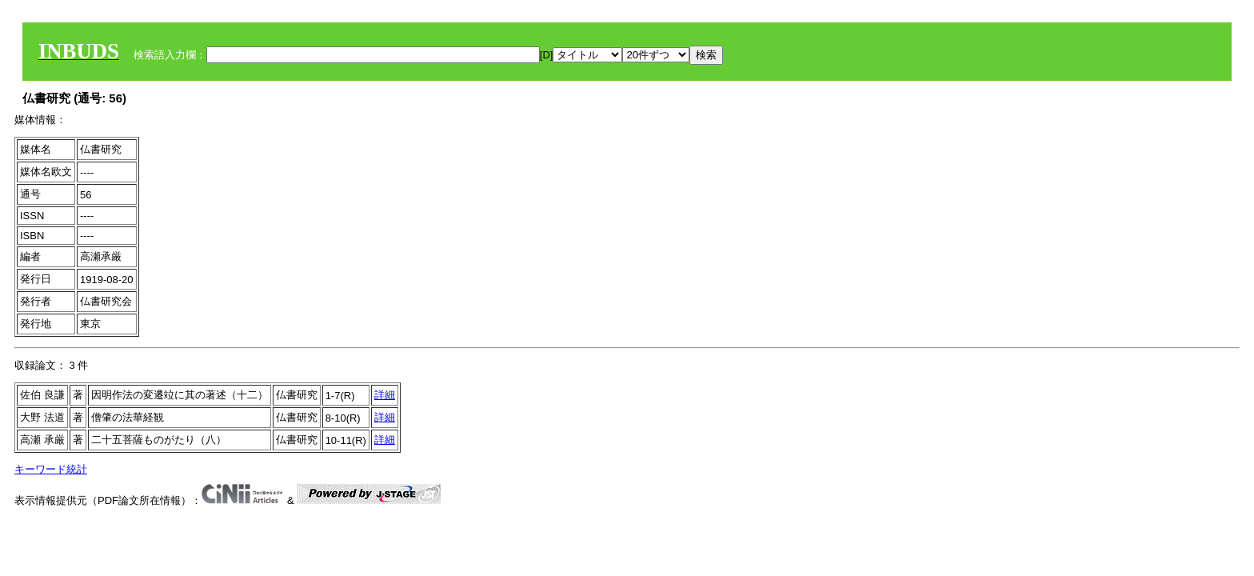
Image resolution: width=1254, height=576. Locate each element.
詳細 (384, 395)
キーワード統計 (50, 469)
